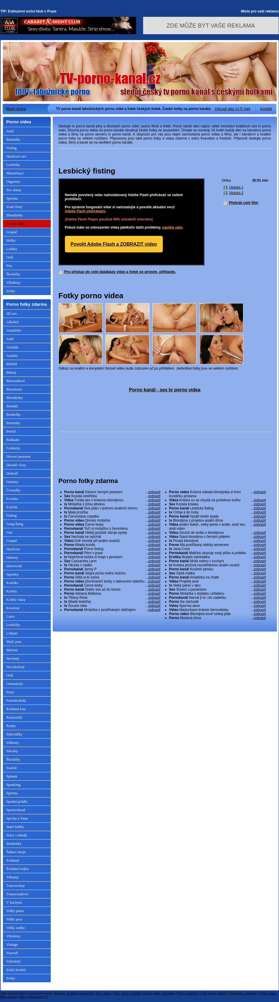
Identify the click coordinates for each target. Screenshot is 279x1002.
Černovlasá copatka (112, 516)
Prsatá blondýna (217, 541)
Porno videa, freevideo (159, 993)
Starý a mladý (16, 835)
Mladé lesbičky (112, 602)
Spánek (11, 776)
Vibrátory (13, 282)
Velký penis (15, 911)
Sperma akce (217, 606)
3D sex (11, 313)
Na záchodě (217, 602)
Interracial (14, 566)
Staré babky (15, 826)
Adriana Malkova (112, 594)
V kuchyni (14, 902)
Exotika (12, 498)
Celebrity (13, 448)
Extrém (11, 507)
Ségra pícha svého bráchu (112, 573)
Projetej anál (217, 581)
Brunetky (13, 139)
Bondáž (12, 406)
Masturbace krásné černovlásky (217, 610)
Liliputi (12, 633)
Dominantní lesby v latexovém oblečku (112, 581)
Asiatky (12, 355)
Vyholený (13, 961)
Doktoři (12, 473)
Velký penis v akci (217, 585)
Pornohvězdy (16, 700)
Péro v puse (112, 553)
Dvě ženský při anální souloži (112, 541)
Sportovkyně (15, 810)
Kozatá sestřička (112, 496)
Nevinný (12, 658)
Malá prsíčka (112, 512)
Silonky (12, 751)
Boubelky (13, 414)
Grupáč (11, 232)
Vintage (12, 944)
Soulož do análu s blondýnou (217, 533)
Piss (9, 265)
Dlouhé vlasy (16, 465)
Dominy (12, 482)
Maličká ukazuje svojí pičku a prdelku (217, 553)
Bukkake (13, 439)
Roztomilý (14, 717)
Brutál (11, 431)
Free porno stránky (213, 993)
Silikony (12, 742)
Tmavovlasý (15, 885)
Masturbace (15, 173)
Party (10, 692)
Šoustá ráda (112, 606)
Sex (22, 997)
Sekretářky (14, 734)
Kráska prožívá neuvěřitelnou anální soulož (217, 565)
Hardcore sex (16, 156)
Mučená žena (217, 618)
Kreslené (13, 608)
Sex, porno (103, 993)
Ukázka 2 (236, 193)
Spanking (13, 784)
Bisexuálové (15, 381)
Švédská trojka (17, 869)
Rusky (11, 726)
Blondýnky (14, 215)
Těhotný (12, 877)
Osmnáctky (14, 683)
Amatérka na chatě (217, 577)
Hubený (12, 557)
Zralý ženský (16, 969)
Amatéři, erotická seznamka (73, 993)
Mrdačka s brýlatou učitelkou (217, 594)
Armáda (12, 347)
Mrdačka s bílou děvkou (112, 504)
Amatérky (13, 330)
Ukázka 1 (236, 187)
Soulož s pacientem (217, 589)
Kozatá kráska (217, 504)
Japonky (12, 574)
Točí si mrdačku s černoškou (112, 529)
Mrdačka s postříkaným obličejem (112, 610)
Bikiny (11, 372)
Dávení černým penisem (112, 492)
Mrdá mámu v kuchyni (217, 561)
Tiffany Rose (112, 598)
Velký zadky (15, 927)
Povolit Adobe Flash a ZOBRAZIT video (114, 244)
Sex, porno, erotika (127, 993)
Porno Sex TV (38, 997)
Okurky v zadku (112, 565)
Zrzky (10, 291)
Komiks (12, 582)
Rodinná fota (16, 709)
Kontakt (266, 109)
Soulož (11, 768)
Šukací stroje (16, 852)
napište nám (172, 227)
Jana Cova (217, 549)
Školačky (13, 274)
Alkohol (12, 322)
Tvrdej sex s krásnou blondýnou (112, 500)
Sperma (12, 198)
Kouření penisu (217, 569)
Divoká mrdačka (112, 520)
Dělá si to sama (112, 577)
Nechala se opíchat (112, 537)
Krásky (11, 591)
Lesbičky (13, 164)
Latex (10, 616)
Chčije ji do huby (217, 512)
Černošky (13, 490)
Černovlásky (15, 223)
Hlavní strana (16, 109)
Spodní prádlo (17, 801)
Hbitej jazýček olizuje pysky (112, 533)
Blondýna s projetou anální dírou (217, 520)
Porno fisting (112, 549)
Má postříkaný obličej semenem (217, 545)
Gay (9, 532)
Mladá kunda (112, 545)
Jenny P (112, 569)
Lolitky (11, 249)
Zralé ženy (14, 207)
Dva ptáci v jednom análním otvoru (112, 508)
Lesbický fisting (217, 508)
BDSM (11, 364)
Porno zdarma (188, 993)
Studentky (14, 843)
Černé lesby (112, 524)
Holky (11, 240)
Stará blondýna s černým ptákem (217, 537)
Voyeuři (12, 953)
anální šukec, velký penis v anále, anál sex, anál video (217, 526)
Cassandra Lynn (112, 561)
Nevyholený (15, 667)
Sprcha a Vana (17, 818)
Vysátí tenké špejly (217, 516)
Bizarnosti (14, 389)
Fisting (11, 148)
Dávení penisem (18, 456)
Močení (12, 650)
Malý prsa (13, 641)
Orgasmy (13, 181)
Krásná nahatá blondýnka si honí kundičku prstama (217, 494)
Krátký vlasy (16, 599)
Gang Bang (14, 524)
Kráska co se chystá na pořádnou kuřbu (217, 500)
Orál (9, 257)
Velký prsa (14, 919)
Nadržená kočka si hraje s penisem (112, 557)
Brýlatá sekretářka (217, 557)
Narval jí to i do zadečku (217, 598)
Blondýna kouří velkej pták (217, 614)
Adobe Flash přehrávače (85, 211)
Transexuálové (17, 894)
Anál (10, 131)
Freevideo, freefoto (243, 993)
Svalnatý (13, 860)
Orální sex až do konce (112, 589)
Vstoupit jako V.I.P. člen (232, 109)
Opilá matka (217, 573)
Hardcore (13, 549)
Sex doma (13, 190)
